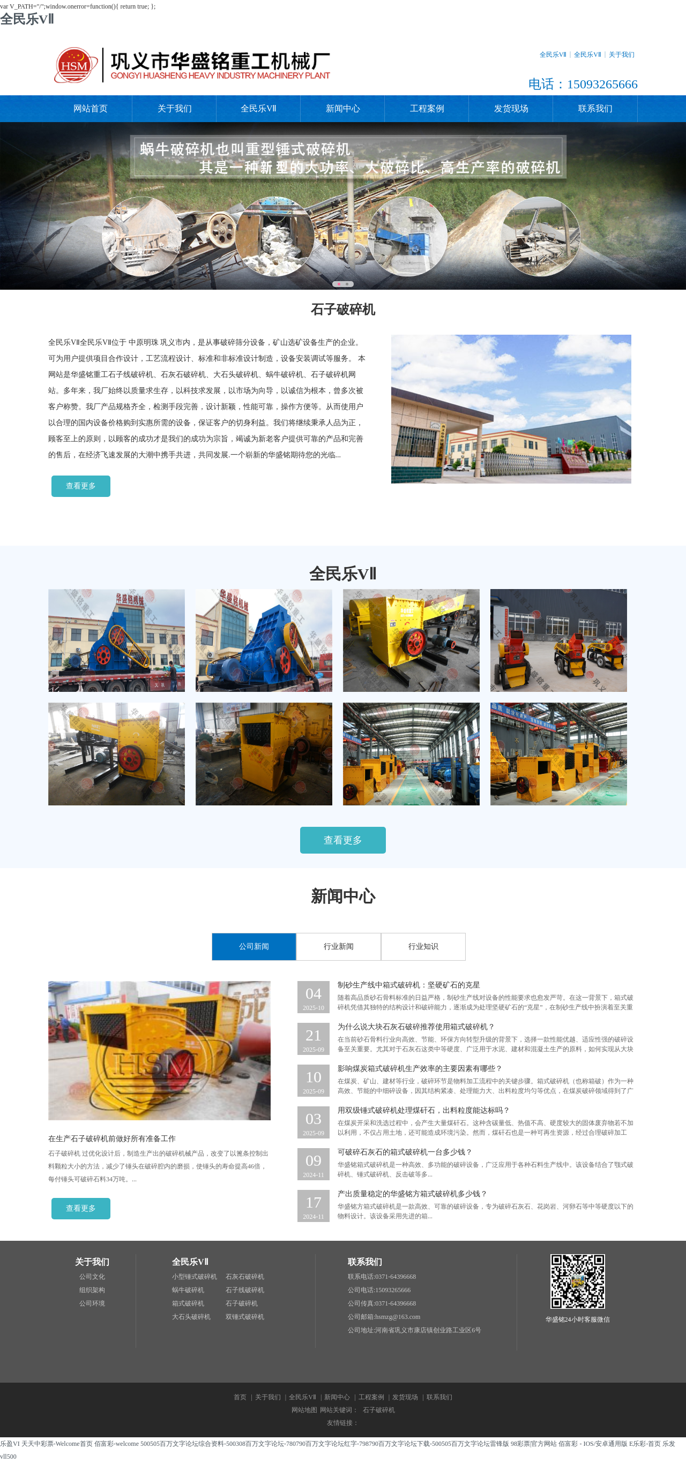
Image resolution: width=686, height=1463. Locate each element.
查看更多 (81, 486)
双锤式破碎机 (245, 1317)
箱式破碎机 (188, 1303)
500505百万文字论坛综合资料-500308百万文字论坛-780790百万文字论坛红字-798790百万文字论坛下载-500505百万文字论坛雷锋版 (324, 1443)
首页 (240, 1397)
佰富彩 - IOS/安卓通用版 (593, 1443)
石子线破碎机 (245, 1290)
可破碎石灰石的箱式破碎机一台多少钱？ (405, 1152)
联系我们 (595, 108)
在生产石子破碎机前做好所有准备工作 (112, 1139)
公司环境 (92, 1303)
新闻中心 (343, 108)
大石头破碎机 (191, 1317)
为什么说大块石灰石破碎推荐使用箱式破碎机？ (416, 1027)
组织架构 (92, 1290)
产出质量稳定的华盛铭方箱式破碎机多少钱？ (413, 1194)
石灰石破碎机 (245, 1276)
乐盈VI (10, 1443)
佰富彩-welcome (116, 1443)
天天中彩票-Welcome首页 (57, 1443)
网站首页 (90, 108)
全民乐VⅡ (27, 19)
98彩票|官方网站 (534, 1443)
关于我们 (622, 54)
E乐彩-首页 (645, 1443)
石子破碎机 (242, 1303)
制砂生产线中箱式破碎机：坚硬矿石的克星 (409, 985)
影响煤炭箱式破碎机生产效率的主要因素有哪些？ (420, 1069)
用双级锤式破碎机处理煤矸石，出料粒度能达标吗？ (424, 1110)
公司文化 (92, 1276)
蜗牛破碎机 (188, 1290)
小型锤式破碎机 (194, 1276)
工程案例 (427, 108)
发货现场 (511, 108)
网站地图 (304, 1410)
